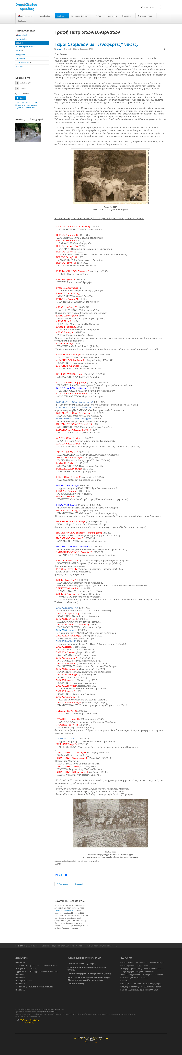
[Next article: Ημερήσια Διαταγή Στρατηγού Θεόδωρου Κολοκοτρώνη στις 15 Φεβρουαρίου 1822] (79, 884)
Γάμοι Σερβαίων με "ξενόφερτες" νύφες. (96, 44)
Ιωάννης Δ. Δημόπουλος (63, 910)
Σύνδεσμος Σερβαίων (81, 16)
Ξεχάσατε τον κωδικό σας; (25, 107)
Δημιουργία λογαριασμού (26, 102)
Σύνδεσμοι (22, 21)
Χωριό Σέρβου (45, 16)
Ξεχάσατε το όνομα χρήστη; (26, 105)
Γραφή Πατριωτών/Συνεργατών (63, 946)
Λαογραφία (112, 16)
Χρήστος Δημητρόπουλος (48, 1012)
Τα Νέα (99, 16)
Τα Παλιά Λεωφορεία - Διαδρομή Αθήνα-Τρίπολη (89, 974)
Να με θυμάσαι (22, 94)
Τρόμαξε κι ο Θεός (75, 984)
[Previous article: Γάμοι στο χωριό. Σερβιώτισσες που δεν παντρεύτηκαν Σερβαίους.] (63, 884)
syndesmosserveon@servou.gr (53, 1009)
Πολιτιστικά (127, 16)
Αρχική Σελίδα (33, 946)
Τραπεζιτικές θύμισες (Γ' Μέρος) (81, 963)
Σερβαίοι (62, 16)
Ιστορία (81, 946)
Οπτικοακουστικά (146, 16)
